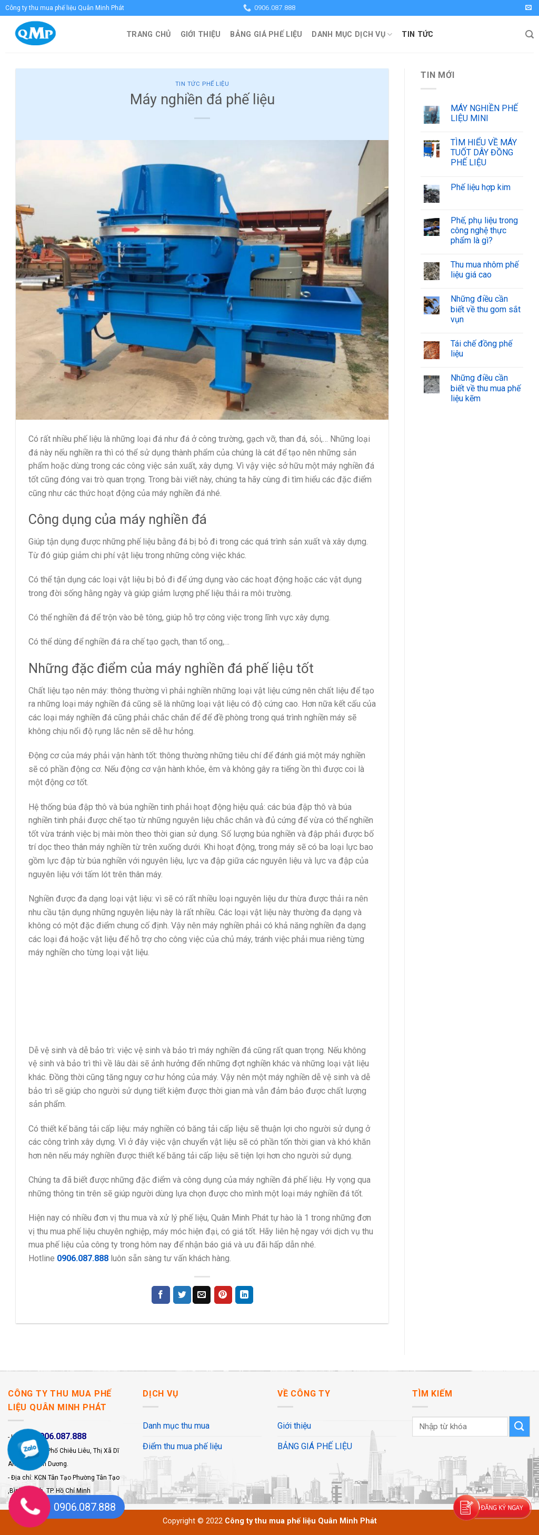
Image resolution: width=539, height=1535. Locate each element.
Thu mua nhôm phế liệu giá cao (484, 270)
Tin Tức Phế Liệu (202, 84)
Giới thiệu (201, 34)
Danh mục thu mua (176, 1426)
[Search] (529, 34)
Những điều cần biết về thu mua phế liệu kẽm (486, 388)
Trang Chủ (148, 34)
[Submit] (519, 1426)
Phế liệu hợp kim (481, 187)
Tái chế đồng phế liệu (481, 349)
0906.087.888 (82, 1258)
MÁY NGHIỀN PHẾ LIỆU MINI (484, 113)
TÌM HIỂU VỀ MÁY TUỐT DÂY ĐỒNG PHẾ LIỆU (484, 152)
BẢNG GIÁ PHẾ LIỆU (266, 34)
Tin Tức (417, 34)
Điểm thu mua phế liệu (182, 1446)
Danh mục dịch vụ (352, 34)
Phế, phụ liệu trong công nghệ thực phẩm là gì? (484, 230)
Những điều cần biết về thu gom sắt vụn (486, 309)
